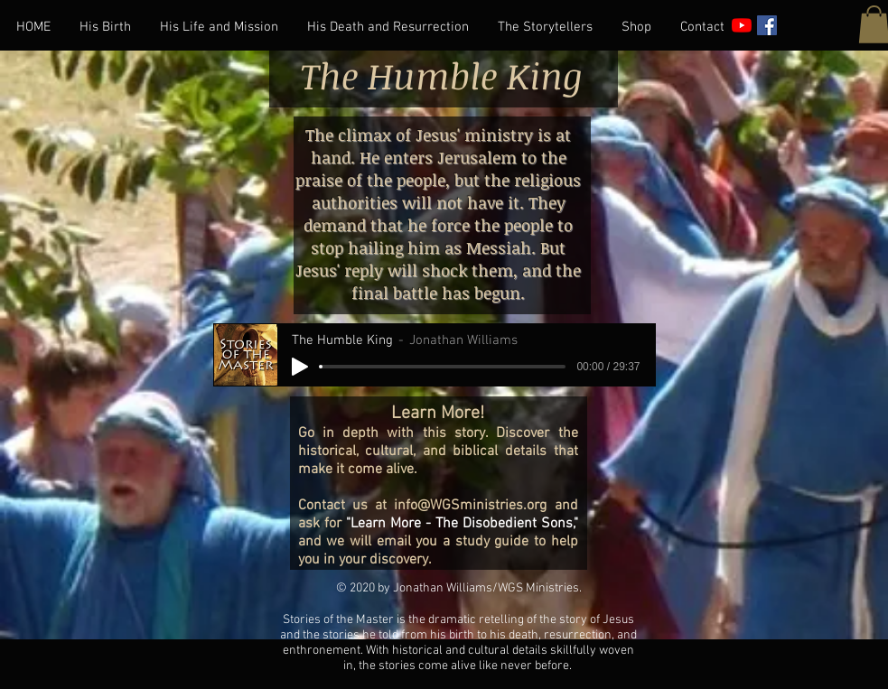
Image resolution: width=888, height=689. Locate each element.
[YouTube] (742, 25)
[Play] (300, 367)
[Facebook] (767, 25)
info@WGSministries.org (470, 506)
